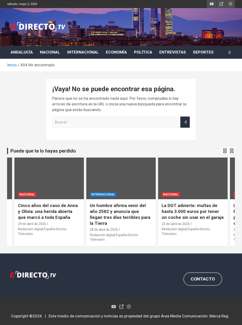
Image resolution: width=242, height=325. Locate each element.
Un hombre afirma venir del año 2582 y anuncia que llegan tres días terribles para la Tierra (120, 214)
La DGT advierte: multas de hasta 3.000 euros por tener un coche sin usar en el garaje (193, 211)
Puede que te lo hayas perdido (43, 151)
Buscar (185, 122)
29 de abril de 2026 (32, 224)
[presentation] (224, 151)
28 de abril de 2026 (104, 229)
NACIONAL (50, 52)
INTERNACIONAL (83, 52)
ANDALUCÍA (22, 52)
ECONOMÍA (116, 52)
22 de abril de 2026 (176, 224)
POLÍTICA (143, 52)
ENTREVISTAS (172, 52)
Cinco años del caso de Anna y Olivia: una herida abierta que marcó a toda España (48, 211)
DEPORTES (203, 52)
